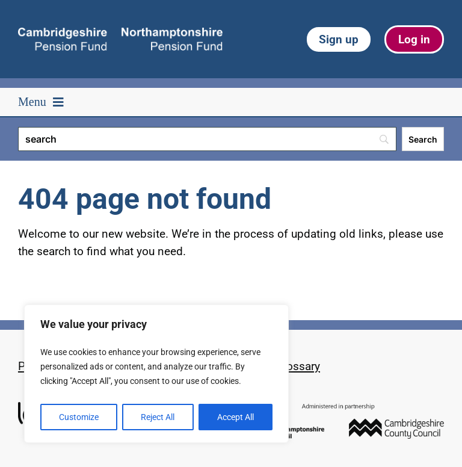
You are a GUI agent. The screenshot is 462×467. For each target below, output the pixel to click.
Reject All (157, 417)
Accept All (235, 417)
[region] (156, 374)
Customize (79, 417)
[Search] (207, 139)
